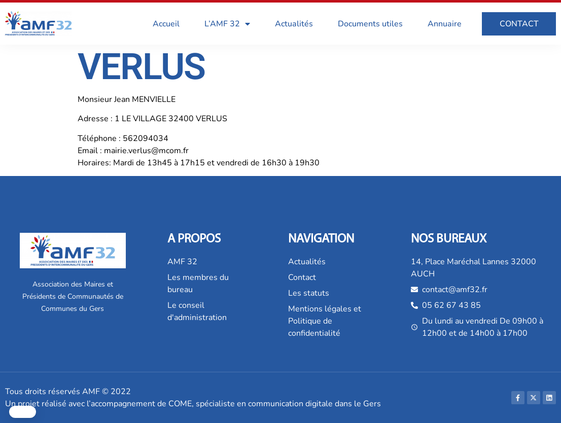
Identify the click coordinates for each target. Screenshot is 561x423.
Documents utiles (370, 23)
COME (180, 403)
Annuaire (445, 23)
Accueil (166, 23)
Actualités (294, 23)
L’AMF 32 (227, 24)
